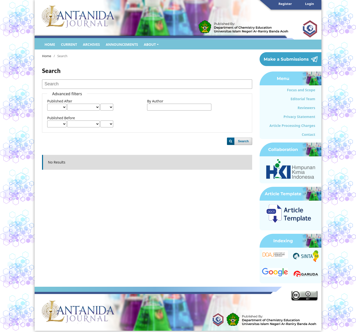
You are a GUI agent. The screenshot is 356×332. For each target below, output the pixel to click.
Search (243, 141)
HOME (49, 44)
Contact (308, 134)
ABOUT (150, 44)
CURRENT (69, 44)
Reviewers (306, 107)
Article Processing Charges (292, 125)
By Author (155, 101)
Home (46, 56)
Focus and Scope (301, 90)
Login (309, 3)
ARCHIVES (91, 44)
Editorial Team (302, 98)
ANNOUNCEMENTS (122, 44)
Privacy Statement (299, 116)
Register (285, 3)
